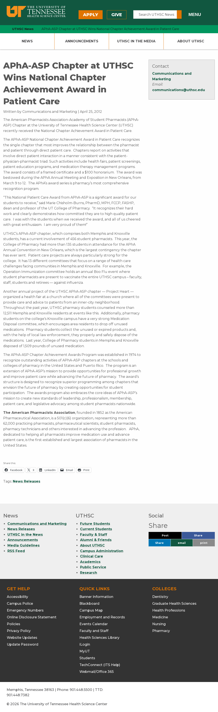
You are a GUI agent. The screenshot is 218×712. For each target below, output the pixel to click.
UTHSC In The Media (136, 41)
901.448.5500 (81, 690)
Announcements (81, 41)
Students (87, 658)
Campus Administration (101, 551)
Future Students (95, 524)
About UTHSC (190, 41)
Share (204, 536)
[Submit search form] (179, 14)
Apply (90, 14)
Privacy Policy (19, 631)
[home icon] (2, 29)
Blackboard (89, 604)
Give (116, 14)
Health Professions (168, 610)
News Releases (26, 481)
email (182, 542)
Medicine (160, 617)
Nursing (159, 624)
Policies (13, 624)
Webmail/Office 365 (96, 672)
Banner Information (96, 597)
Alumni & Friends (96, 540)
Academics (90, 562)
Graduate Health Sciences (174, 604)
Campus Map (91, 610)
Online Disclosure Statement (31, 617)
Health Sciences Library (99, 638)
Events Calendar (93, 624)
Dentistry (160, 597)
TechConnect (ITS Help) (99, 665)
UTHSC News (23, 29)
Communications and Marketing (37, 524)
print (203, 542)
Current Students (96, 529)
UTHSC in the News (25, 535)
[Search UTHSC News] (155, 14)
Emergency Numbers (25, 610)
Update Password (22, 644)
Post (170, 536)
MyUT (84, 651)
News (27, 41)
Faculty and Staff (93, 631)
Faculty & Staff (93, 535)
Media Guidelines (23, 545)
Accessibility (17, 597)
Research (88, 573)
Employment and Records (102, 617)
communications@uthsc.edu (178, 90)
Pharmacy (161, 631)
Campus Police (20, 604)
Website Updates (22, 638)
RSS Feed (16, 551)
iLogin (84, 644)
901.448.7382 (18, 695)
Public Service (93, 567)
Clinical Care (91, 556)
